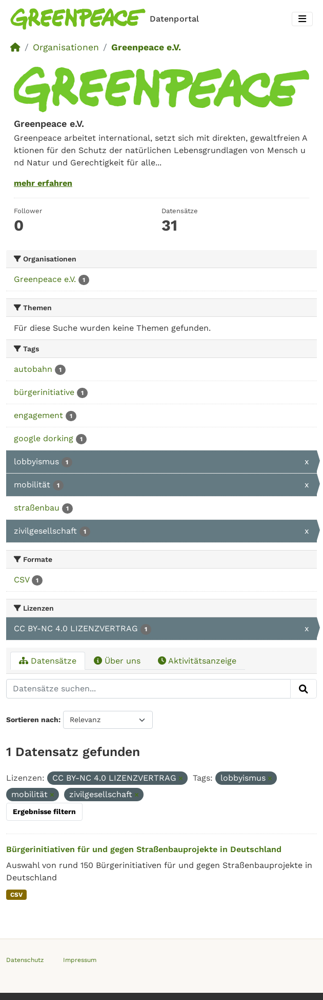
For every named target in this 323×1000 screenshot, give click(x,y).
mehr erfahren (43, 183)
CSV (16, 894)
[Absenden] (303, 689)
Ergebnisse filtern (44, 811)
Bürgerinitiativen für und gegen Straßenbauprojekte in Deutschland (143, 849)
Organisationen (66, 47)
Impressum (79, 960)
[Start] (15, 47)
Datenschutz (25, 960)
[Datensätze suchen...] (148, 689)
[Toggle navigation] (302, 19)
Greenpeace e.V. (146, 47)
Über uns (117, 661)
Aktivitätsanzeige (197, 661)
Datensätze (47, 661)
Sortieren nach (32, 719)
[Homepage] (106, 19)
